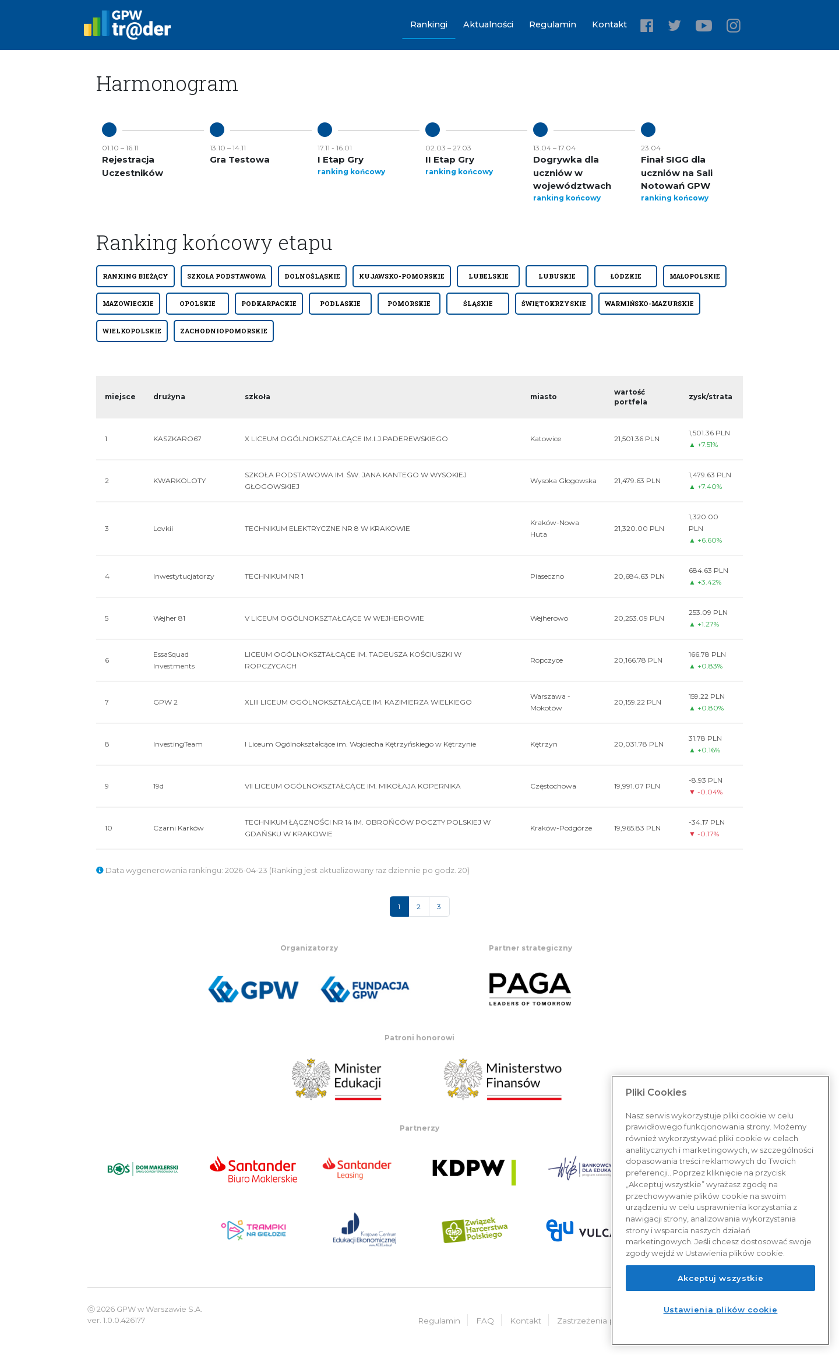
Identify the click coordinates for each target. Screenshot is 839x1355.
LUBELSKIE (488, 276)
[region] (720, 1210)
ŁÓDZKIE (626, 276)
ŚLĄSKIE (478, 304)
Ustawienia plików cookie (721, 1309)
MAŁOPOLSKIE (694, 276)
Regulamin (552, 24)
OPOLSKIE (197, 304)
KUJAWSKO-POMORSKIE (402, 276)
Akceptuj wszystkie (721, 1278)
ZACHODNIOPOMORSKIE (223, 331)
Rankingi (428, 24)
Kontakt (609, 24)
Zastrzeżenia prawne (598, 1320)
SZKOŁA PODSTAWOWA (226, 276)
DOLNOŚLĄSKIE (312, 276)
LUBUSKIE (557, 276)
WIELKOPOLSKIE (132, 331)
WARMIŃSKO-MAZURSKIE (649, 304)
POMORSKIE (409, 304)
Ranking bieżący (135, 276)
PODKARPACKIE (269, 304)
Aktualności (488, 24)
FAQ (485, 1320)
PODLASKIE (340, 304)
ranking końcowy (351, 171)
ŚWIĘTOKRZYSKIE (553, 304)
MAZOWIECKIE (128, 304)
